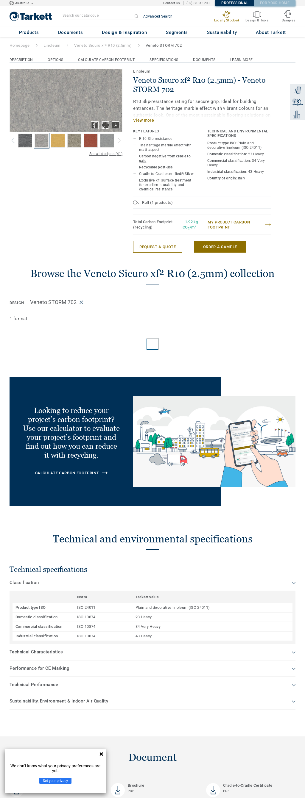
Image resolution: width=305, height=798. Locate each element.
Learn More (241, 60)
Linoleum (51, 45)
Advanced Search (158, 16)
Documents (204, 60)
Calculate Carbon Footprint (106, 60)
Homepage (19, 45)
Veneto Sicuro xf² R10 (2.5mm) (103, 45)
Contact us (171, 3)
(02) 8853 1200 (198, 3)
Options (55, 60)
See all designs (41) (105, 154)
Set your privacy (55, 781)
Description (21, 60)
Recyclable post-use (156, 167)
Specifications (164, 60)
